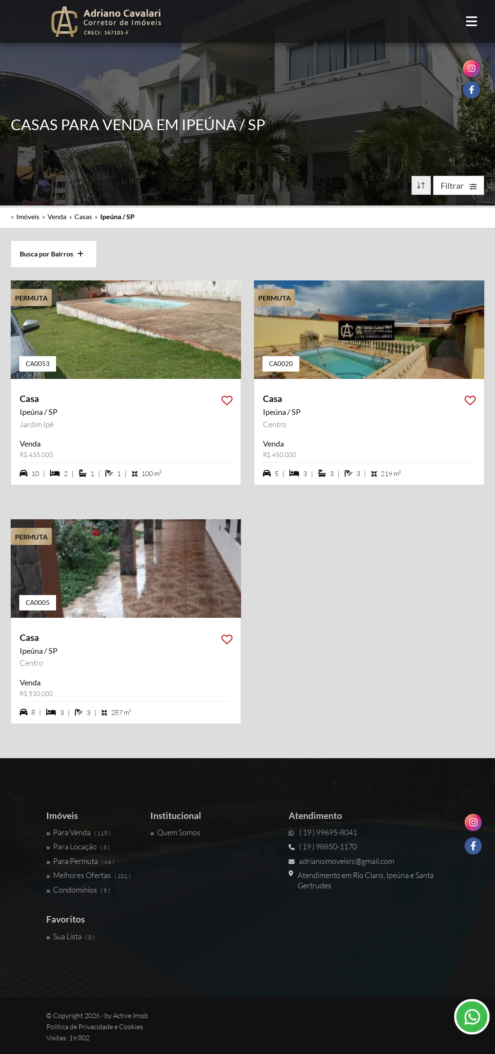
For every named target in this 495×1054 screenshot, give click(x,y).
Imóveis (27, 216)
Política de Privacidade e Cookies (94, 1026)
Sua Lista (70, 936)
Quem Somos (175, 832)
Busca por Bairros (51, 254)
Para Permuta (80, 861)
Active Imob (130, 1015)
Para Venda (78, 832)
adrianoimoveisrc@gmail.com (341, 861)
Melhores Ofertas (88, 875)
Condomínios (78, 889)
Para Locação (78, 846)
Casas (83, 216)
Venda (57, 216)
